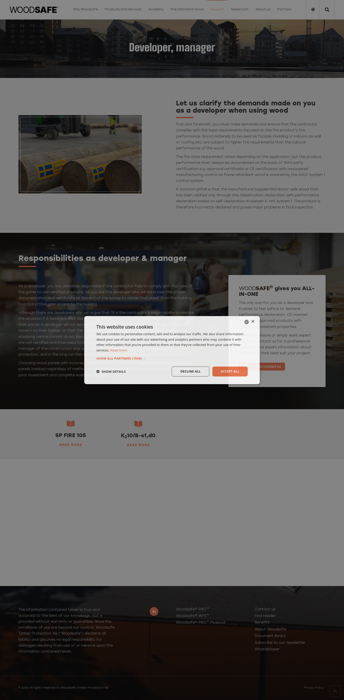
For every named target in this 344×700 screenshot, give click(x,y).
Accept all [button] (230, 371)
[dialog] (172, 350)
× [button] (252, 321)
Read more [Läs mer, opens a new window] (118, 350)
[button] (172, 358)
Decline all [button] (190, 371)
